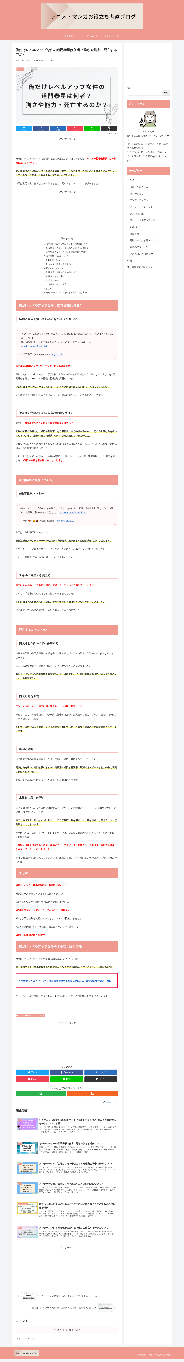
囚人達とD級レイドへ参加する (62, 273)
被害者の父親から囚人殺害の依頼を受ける (67, 252)
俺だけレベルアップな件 (34, 1017)
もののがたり (137, 193)
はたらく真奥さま (139, 186)
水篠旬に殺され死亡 (57, 286)
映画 (129, 260)
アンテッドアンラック (141, 207)
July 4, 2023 (57, 356)
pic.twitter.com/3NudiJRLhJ (73, 514)
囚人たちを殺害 (55, 277)
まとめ (49, 290)
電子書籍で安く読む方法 (140, 267)
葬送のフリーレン (139, 247)
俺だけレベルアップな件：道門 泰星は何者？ (66, 244)
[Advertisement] (67, 146)
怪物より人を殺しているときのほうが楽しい (68, 248)
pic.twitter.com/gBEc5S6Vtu (34, 347)
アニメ (19, 1017)
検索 (129, 88)
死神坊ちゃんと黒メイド (142, 240)
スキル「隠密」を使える (59, 265)
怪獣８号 (134, 233)
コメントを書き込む (67, 1333)
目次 (63, 238)
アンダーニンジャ (139, 200)
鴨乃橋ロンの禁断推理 (141, 254)
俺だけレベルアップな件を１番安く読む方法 (66, 294)
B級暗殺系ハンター (57, 261)
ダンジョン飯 (137, 213)
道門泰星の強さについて (57, 256)
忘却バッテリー (138, 227)
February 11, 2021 (65, 522)
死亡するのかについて (56, 269)
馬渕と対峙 (53, 281)
